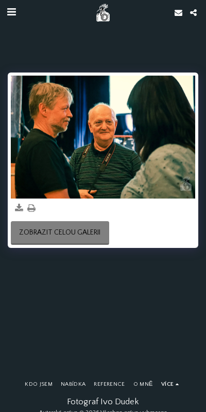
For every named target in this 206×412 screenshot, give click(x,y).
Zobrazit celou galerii (59, 232)
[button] (11, 12)
